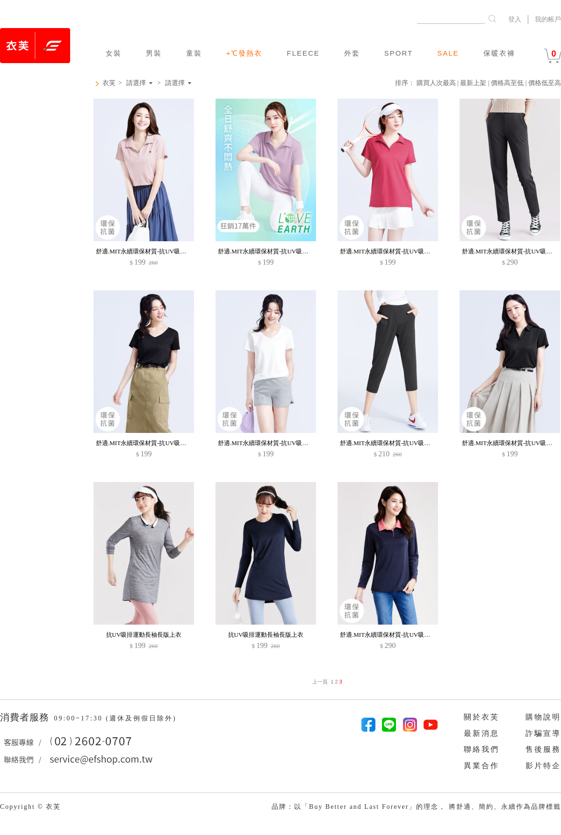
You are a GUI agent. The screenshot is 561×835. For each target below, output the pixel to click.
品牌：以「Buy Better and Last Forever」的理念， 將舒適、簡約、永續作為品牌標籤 (416, 806)
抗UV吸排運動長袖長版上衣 (144, 634)
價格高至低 (507, 82)
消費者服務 (26, 717)
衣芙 (108, 82)
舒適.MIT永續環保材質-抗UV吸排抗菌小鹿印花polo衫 (167, 251)
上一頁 (320, 681)
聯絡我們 (481, 749)
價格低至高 (544, 82)
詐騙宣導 (543, 733)
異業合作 (481, 766)
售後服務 (543, 749)
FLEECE (303, 53)
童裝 (194, 53)
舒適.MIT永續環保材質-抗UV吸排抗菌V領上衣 (158, 442)
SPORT (398, 53)
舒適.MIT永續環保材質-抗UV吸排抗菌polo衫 (277, 251)
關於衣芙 (481, 717)
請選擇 (136, 83)
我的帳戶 (548, 19)
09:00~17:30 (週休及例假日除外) (115, 718)
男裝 (154, 53)
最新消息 (481, 733)
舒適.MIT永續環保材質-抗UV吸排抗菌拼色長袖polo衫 (411, 634)
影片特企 (543, 766)
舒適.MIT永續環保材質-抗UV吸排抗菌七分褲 (400, 442)
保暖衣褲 (499, 53)
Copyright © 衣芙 (30, 806)
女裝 (114, 53)
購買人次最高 (436, 82)
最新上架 (473, 82)
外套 (352, 53)
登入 (514, 19)
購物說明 (543, 717)
